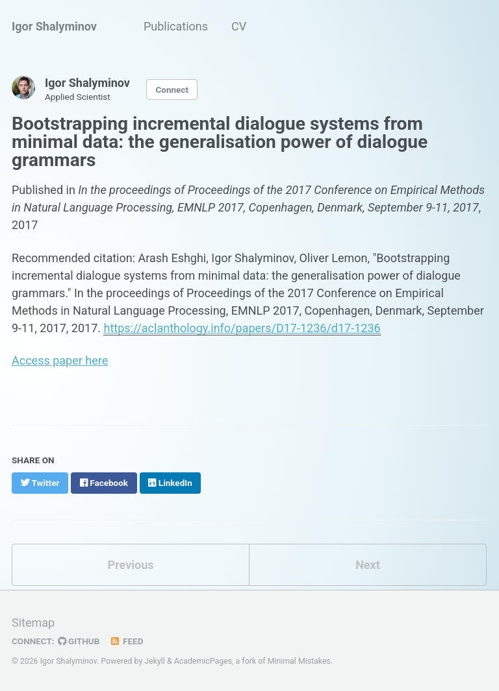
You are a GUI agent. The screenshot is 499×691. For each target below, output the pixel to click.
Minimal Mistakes (299, 661)
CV (238, 26)
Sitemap (33, 622)
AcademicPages (203, 661)
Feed (126, 641)
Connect (171, 89)
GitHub (79, 641)
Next (367, 565)
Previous (131, 565)
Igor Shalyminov (54, 26)
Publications (176, 26)
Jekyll (154, 661)
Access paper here (60, 360)
